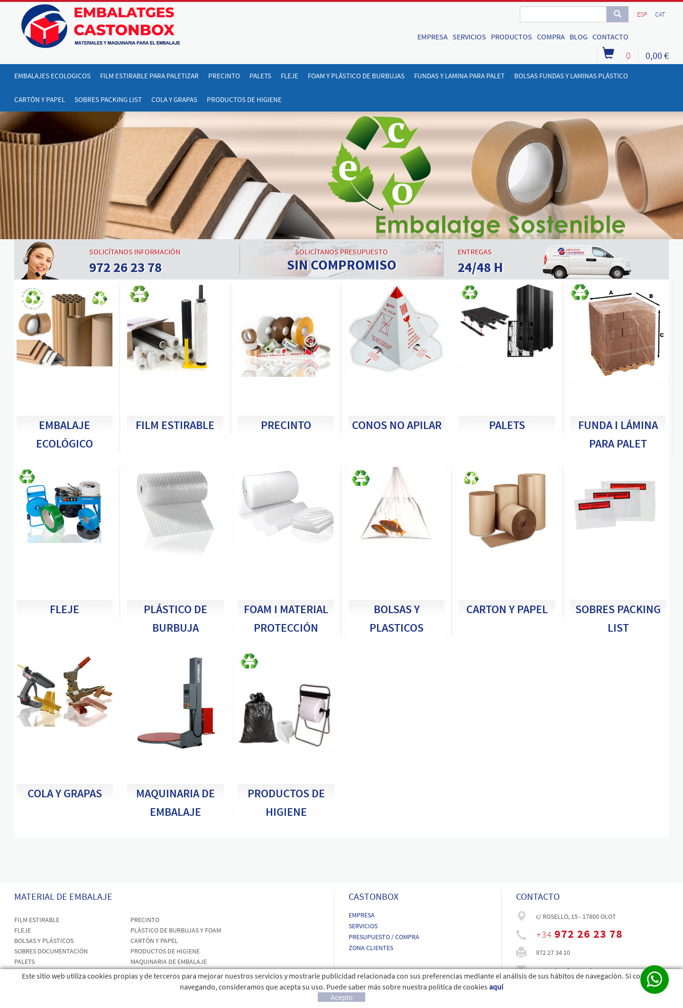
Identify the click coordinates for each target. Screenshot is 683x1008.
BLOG (579, 36)
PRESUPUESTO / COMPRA (384, 937)
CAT (660, 14)
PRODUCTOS (511, 36)
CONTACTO (610, 36)
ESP (642, 14)
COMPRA (551, 36)
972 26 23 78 (588, 933)
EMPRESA (432, 36)
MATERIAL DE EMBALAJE (63, 896)
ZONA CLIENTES (371, 947)
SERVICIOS (469, 36)
